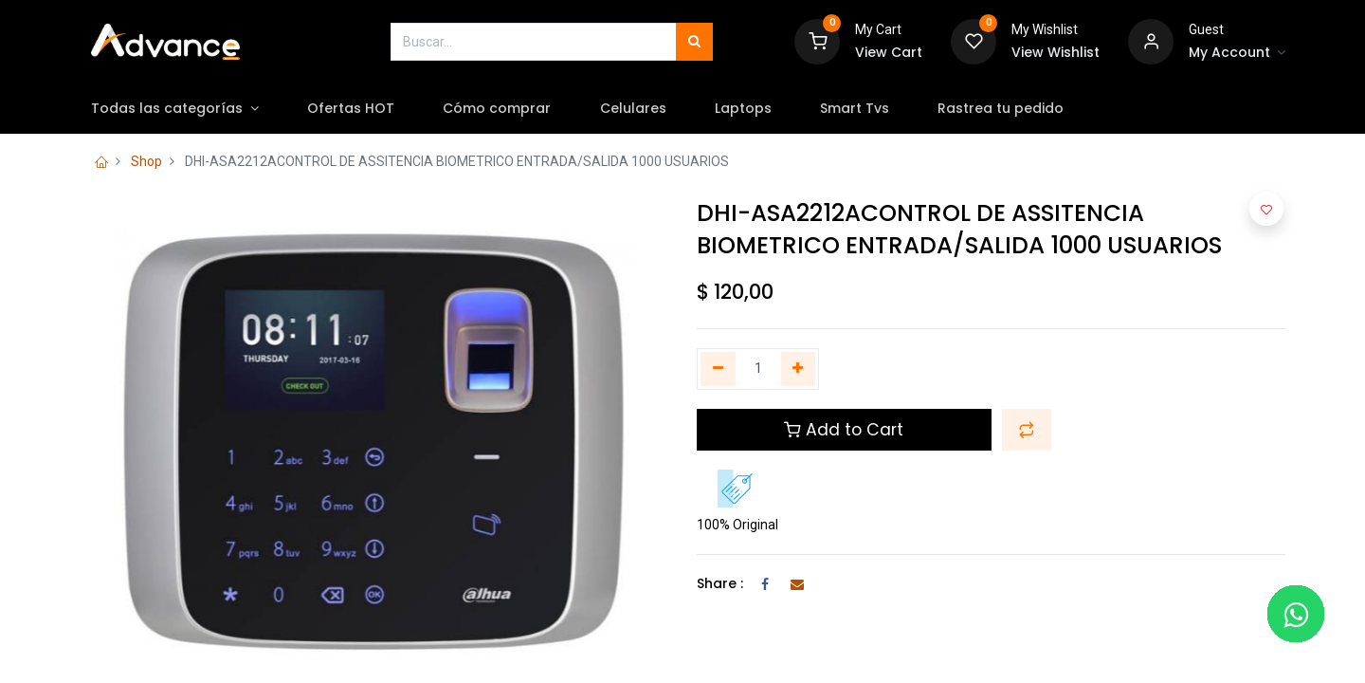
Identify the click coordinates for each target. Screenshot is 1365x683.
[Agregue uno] (798, 369)
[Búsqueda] (694, 42)
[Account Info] (1237, 53)
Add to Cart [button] (843, 429)
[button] (1026, 430)
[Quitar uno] (718, 369)
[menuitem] (363, 109)
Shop (146, 161)
